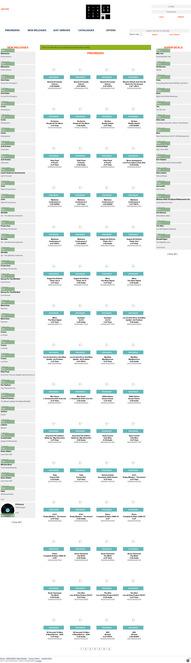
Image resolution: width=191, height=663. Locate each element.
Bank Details (22, 658)
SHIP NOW (5, 9)
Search (155, 34)
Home (2, 658)
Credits (38, 661)
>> (109, 649)
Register (181, 17)
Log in (161, 17)
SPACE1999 (11, 658)
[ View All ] (17, 522)
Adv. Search (174, 34)
